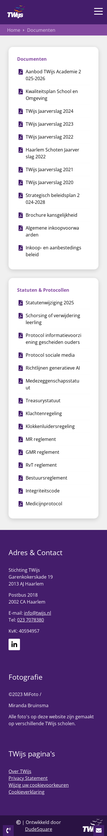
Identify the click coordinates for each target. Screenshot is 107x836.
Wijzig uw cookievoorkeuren (39, 785)
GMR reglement (42, 452)
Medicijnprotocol (44, 503)
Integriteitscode (43, 491)
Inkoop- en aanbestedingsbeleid (53, 251)
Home (13, 30)
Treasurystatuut (43, 400)
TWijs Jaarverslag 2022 (49, 137)
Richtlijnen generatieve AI (53, 368)
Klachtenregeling (44, 413)
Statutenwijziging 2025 (50, 302)
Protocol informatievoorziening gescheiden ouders (53, 338)
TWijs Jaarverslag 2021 (49, 169)
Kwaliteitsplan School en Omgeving (52, 94)
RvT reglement (41, 465)
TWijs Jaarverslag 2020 (49, 182)
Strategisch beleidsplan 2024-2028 (53, 198)
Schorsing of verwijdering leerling (53, 319)
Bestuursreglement (46, 478)
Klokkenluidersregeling (50, 426)
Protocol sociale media (50, 355)
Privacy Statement (28, 778)
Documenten (41, 30)
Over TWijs (20, 771)
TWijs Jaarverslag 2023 (49, 124)
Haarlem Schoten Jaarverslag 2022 (52, 153)
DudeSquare (38, 829)
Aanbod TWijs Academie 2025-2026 (53, 75)
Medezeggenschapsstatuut (52, 384)
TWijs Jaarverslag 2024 (49, 111)
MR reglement (41, 439)
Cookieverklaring (27, 792)
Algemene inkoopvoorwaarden (52, 231)
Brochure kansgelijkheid (51, 215)
